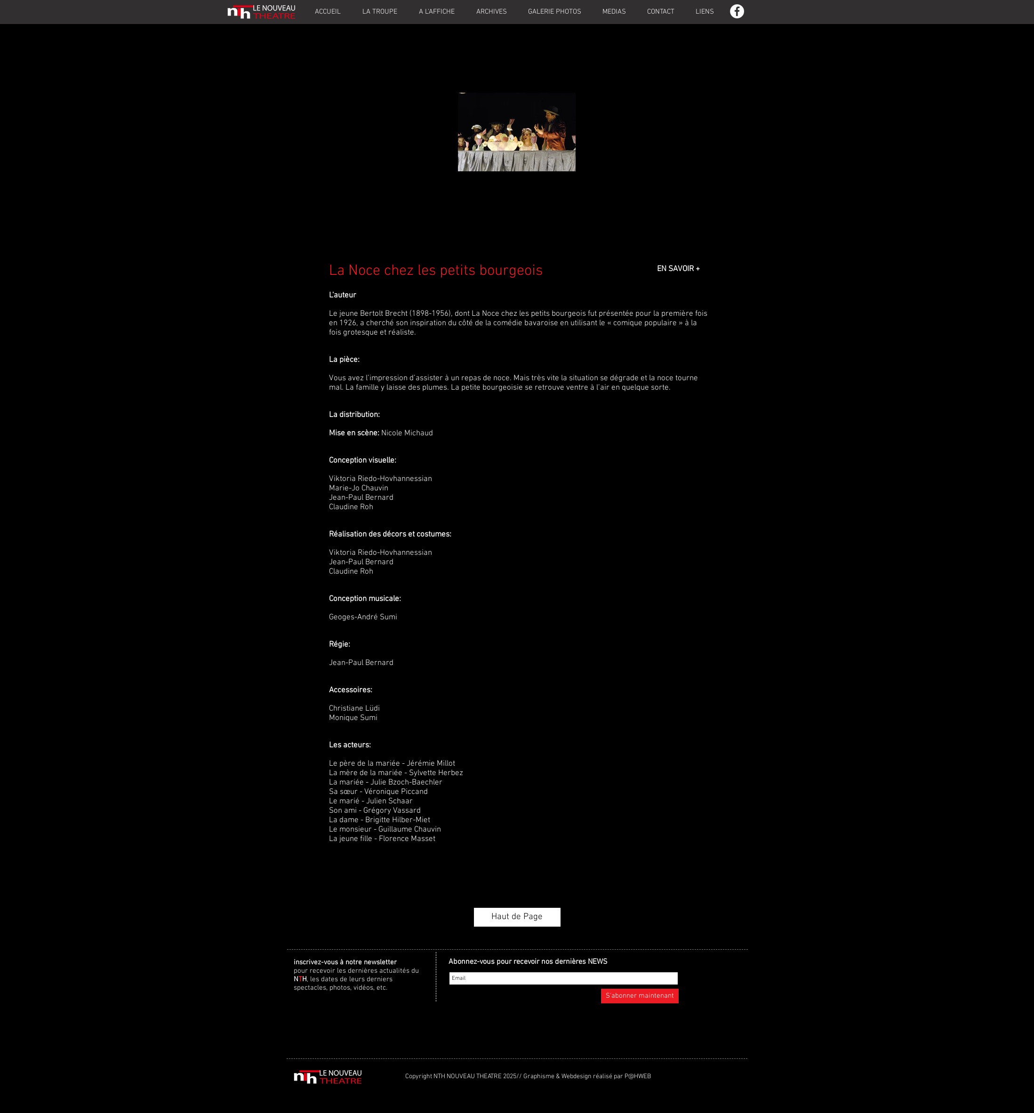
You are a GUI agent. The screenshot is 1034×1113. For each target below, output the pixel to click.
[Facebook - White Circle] (737, 11)
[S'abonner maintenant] (640, 996)
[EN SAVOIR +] (678, 270)
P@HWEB (638, 1077)
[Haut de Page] (517, 917)
